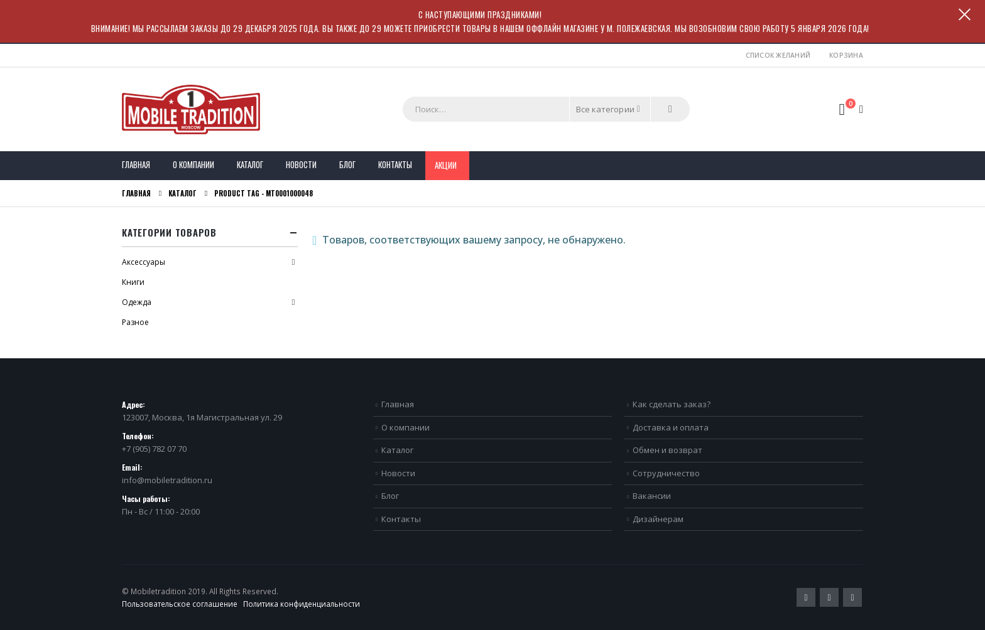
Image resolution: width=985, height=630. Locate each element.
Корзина (846, 55)
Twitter (806, 597)
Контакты (395, 164)
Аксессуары (143, 262)
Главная (136, 164)
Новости (301, 164)
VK (852, 597)
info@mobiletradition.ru (167, 480)
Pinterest (829, 597)
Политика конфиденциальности (301, 604)
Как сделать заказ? (671, 404)
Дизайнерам (658, 519)
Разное (135, 322)
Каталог (250, 164)
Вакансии (652, 495)
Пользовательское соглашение (179, 604)
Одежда (136, 302)
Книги (133, 282)
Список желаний (778, 55)
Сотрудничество (666, 473)
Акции (446, 165)
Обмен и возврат (667, 450)
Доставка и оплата (671, 427)
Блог (347, 164)
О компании (193, 164)
